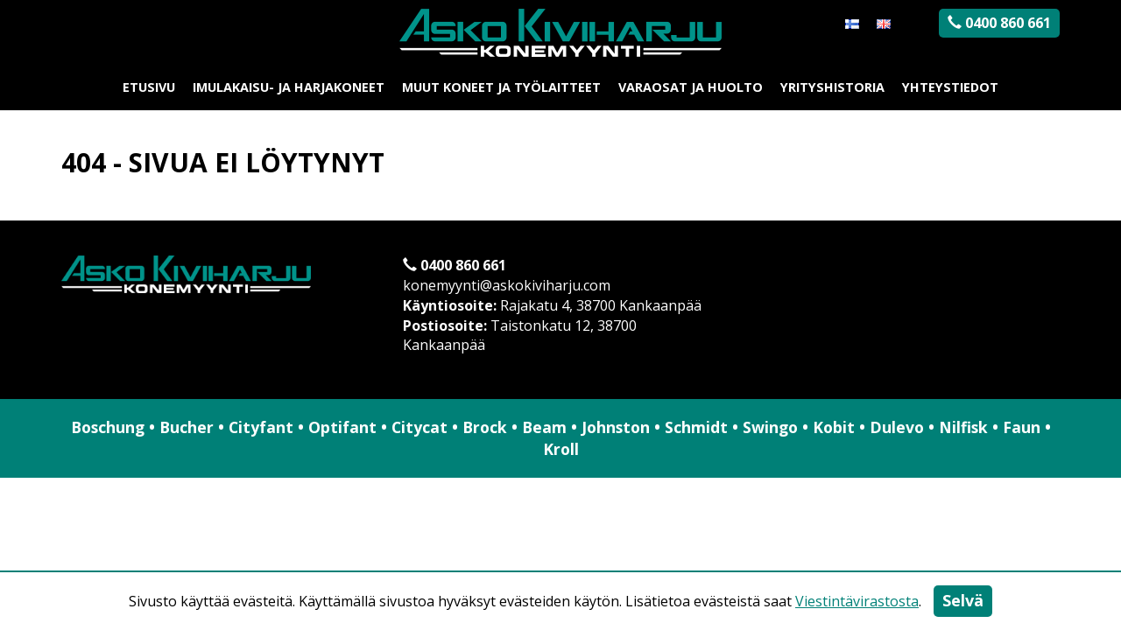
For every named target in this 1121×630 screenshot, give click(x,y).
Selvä (963, 600)
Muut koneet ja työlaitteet (501, 87)
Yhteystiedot (950, 87)
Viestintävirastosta (857, 601)
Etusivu (149, 87)
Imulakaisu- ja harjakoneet (288, 87)
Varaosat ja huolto (690, 87)
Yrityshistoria (832, 87)
